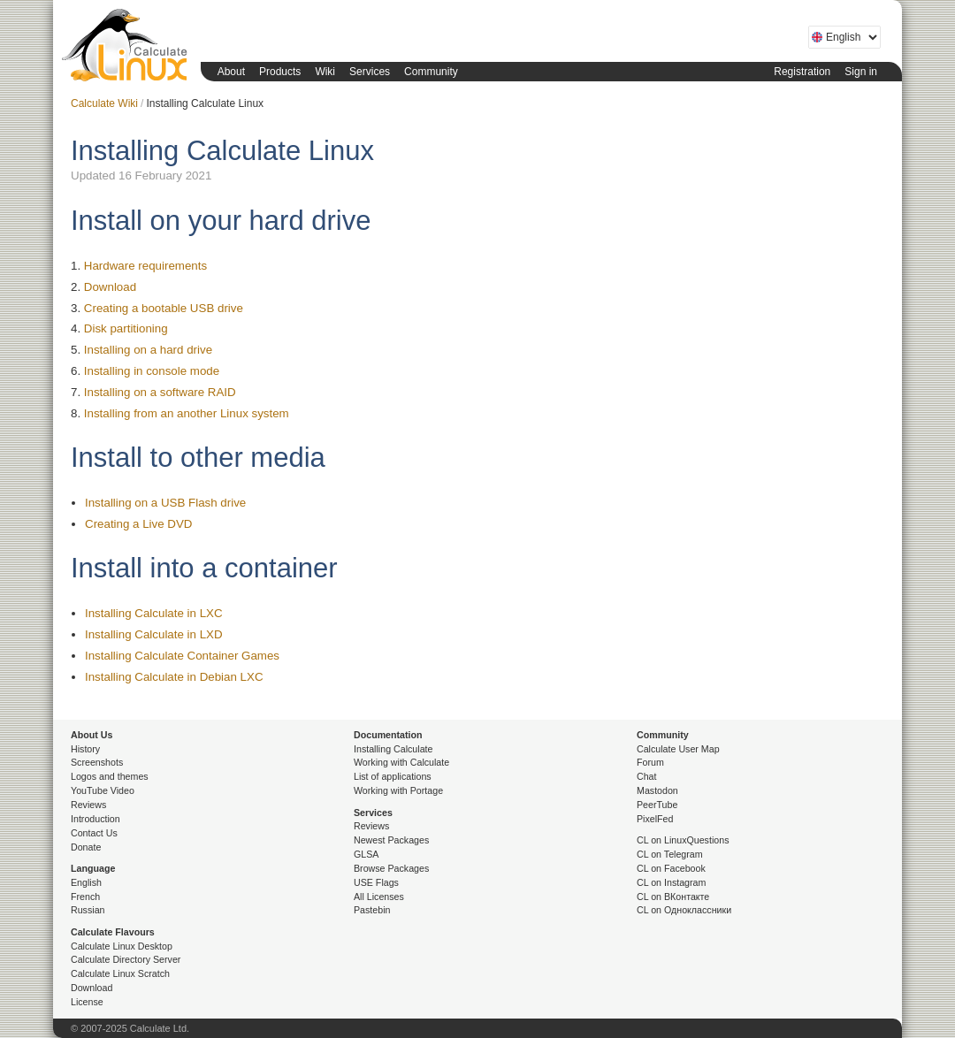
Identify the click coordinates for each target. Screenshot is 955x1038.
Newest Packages (391, 840)
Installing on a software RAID (160, 392)
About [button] (231, 71)
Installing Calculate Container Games (182, 655)
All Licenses (379, 896)
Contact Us (94, 833)
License (87, 1001)
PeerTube (657, 804)
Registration (802, 71)
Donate (86, 847)
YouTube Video (102, 790)
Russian (88, 909)
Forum (650, 762)
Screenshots (97, 762)
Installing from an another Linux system (186, 413)
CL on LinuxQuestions (683, 840)
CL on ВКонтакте (673, 896)
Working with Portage (398, 790)
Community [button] (431, 71)
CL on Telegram (670, 854)
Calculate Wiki (104, 103)
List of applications (393, 776)
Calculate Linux (128, 48)
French (85, 896)
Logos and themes (110, 776)
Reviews (88, 804)
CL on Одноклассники (684, 909)
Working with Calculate (401, 762)
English (86, 882)
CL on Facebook (671, 868)
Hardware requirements (145, 265)
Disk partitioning (126, 328)
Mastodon (657, 790)
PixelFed (655, 818)
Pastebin (372, 909)
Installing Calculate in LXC (154, 613)
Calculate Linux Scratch (120, 973)
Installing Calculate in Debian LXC (174, 676)
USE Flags (376, 882)
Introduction (95, 818)
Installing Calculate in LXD (154, 634)
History (85, 749)
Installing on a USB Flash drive (165, 502)
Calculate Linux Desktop (121, 946)
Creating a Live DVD (139, 523)
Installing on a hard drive (148, 349)
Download (110, 287)
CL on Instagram (671, 882)
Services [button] (369, 71)
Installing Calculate (393, 749)
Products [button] (280, 71)
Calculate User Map (678, 749)
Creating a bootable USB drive (163, 308)
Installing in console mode (151, 371)
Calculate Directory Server (125, 959)
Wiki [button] (325, 71)
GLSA (366, 854)
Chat (647, 776)
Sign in (860, 71)
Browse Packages (391, 868)
